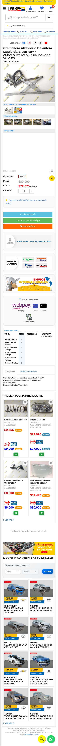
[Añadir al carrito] (16, 454)
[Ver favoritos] (41, 9)
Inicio (6, 1)
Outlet (20, 1)
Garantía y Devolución (34, 1)
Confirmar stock (27, 214)
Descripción (10, 371)
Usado (22, 176)
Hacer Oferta (27, 226)
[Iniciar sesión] (31, 9)
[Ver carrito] (50, 9)
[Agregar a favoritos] (51, 171)
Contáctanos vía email (31, 735)
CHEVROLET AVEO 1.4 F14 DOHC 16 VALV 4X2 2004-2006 (30, 36)
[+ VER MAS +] (8, 520)
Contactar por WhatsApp (28, 220)
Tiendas (13, 1)
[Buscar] (49, 17)
